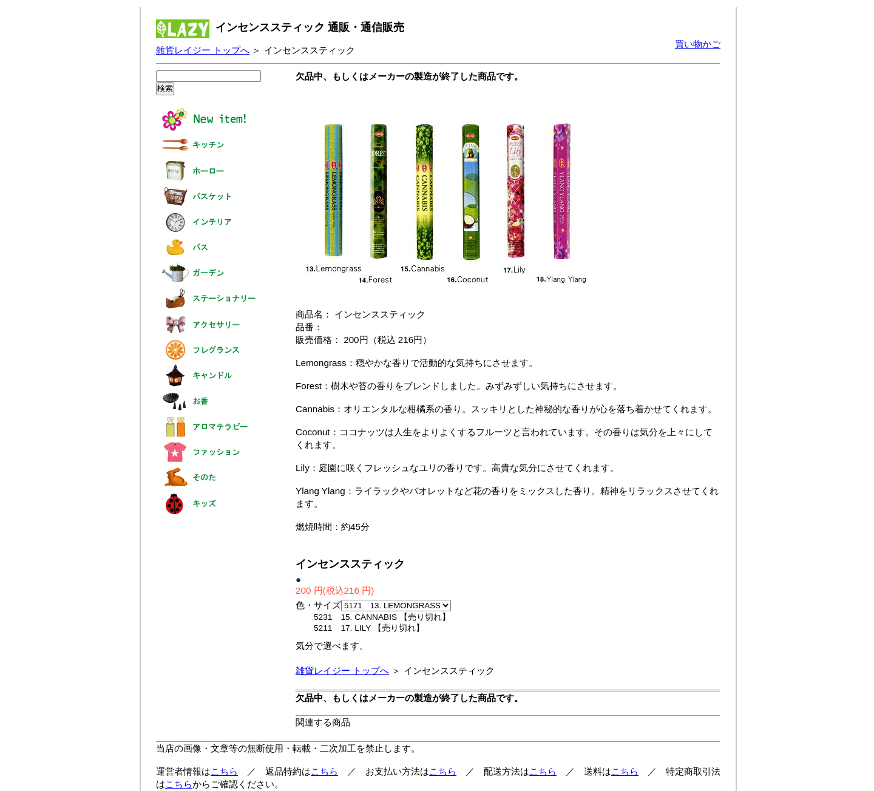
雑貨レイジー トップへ (202, 50)
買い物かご (697, 44)
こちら (224, 771)
